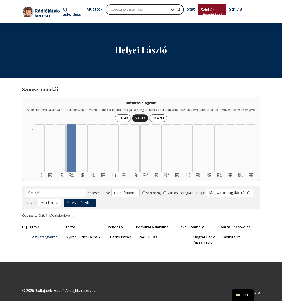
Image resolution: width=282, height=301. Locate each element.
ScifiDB (235, 9)
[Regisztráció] (256, 8)
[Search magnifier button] (179, 10)
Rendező (116, 227)
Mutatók (94, 9)
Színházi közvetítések (212, 12)
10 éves (158, 118)
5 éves (140, 118)
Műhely (198, 227)
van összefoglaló (178, 193)
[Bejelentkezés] (248, 8)
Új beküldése (72, 12)
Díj (25, 227)
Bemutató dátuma (153, 227)
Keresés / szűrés (79, 202)
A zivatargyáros (44, 237)
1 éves (123, 118)
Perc (183, 227)
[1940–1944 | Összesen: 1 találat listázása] (71, 148)
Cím (34, 227)
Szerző (71, 227)
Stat (191, 9)
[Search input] (139, 10)
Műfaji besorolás (237, 227)
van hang (151, 193)
